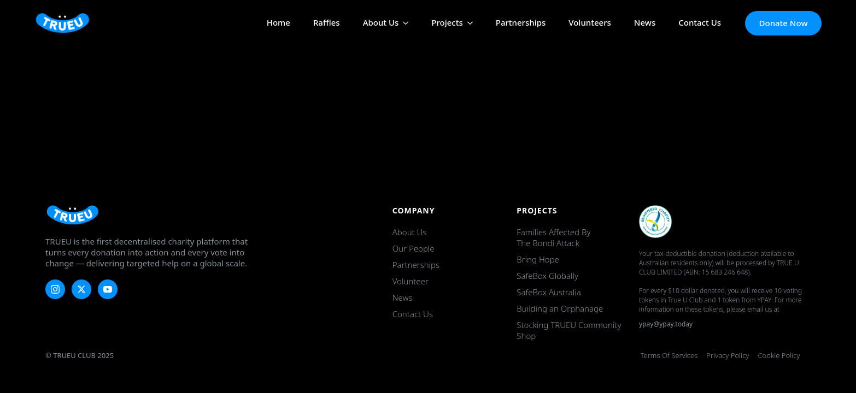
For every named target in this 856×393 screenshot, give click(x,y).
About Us (381, 23)
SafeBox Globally (547, 275)
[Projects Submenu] (468, 23)
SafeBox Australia (549, 292)
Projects (446, 23)
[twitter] (81, 289)
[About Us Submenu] (403, 23)
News (644, 23)
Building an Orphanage (560, 308)
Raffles (326, 23)
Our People (413, 248)
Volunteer (410, 281)
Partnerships (521, 23)
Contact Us (699, 23)
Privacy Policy (727, 355)
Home (278, 23)
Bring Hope (538, 259)
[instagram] (55, 289)
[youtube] (108, 289)
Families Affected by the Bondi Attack (553, 237)
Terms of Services (669, 355)
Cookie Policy (779, 355)
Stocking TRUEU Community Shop (569, 330)
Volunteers (589, 23)
